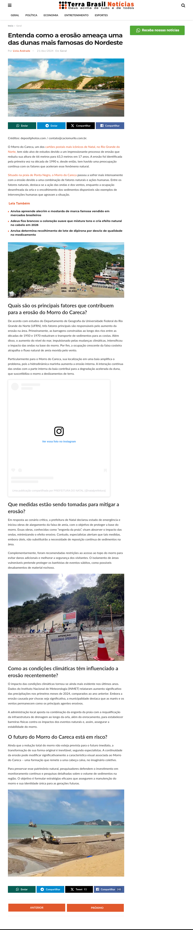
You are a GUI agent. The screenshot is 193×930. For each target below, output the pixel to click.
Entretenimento (76, 15)
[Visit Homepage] (96, 5)
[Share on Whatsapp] (22, 125)
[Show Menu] (9, 5)
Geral (15, 15)
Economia (51, 15)
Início (10, 25)
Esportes (101, 15)
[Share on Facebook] (110, 125)
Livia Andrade (21, 50)
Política (31, 15)
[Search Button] (183, 5)
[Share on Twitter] (81, 125)
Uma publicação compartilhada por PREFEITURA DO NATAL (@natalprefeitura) (59, 490)
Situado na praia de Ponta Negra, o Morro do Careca (42, 175)
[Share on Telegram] (51, 125)
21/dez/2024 (45, 50)
